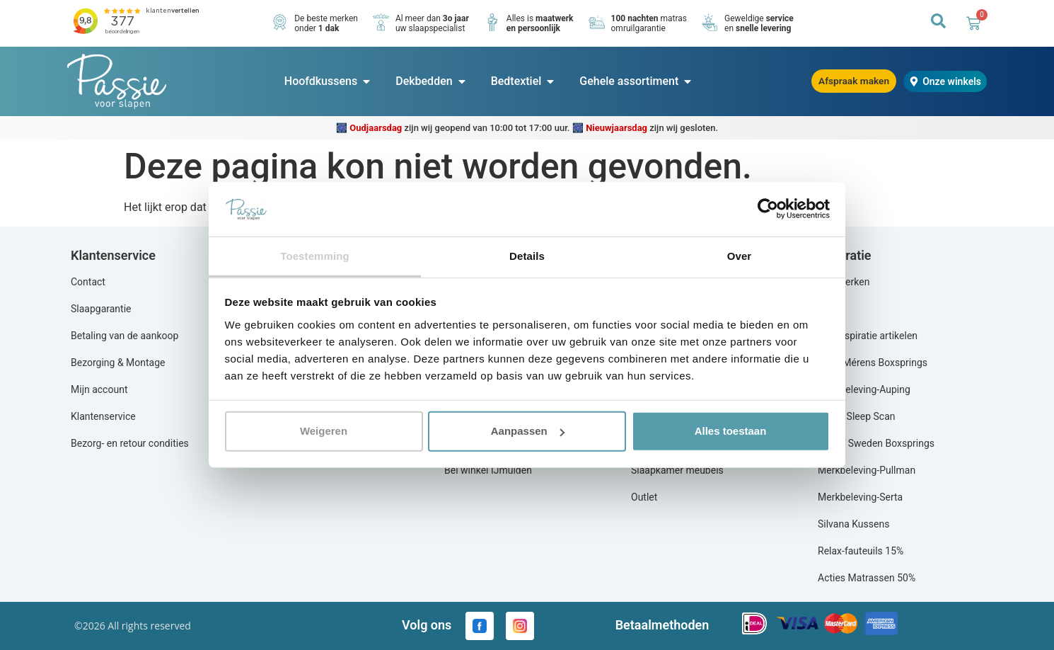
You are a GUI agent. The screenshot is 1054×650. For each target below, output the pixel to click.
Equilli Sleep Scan (856, 416)
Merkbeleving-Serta (860, 497)
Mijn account (99, 389)
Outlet (644, 497)
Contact (88, 281)
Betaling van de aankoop (124, 335)
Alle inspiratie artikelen (867, 335)
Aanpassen (527, 431)
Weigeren (323, 431)
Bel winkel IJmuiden (488, 470)
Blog (828, 308)
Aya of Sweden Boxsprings (876, 443)
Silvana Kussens (853, 524)
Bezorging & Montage (118, 362)
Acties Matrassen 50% (866, 577)
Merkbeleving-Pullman (866, 470)
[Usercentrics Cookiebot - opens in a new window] (768, 208)
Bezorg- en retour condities (130, 443)
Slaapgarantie (101, 308)
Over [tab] (739, 256)
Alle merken (843, 281)
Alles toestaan (731, 431)
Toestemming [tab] (314, 256)
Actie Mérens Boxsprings (872, 362)
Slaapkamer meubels (677, 470)
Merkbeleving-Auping (864, 389)
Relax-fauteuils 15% (860, 551)
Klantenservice (103, 416)
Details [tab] (527, 256)
